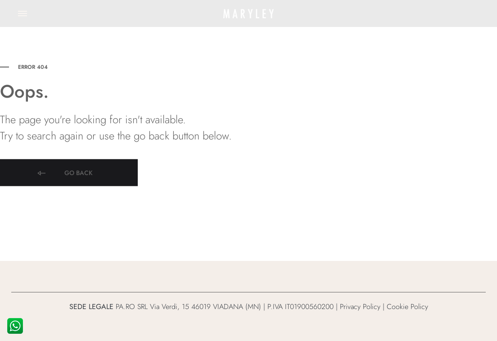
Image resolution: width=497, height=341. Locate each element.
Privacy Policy (360, 306)
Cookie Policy (407, 306)
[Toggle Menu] (22, 13)
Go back (64, 176)
